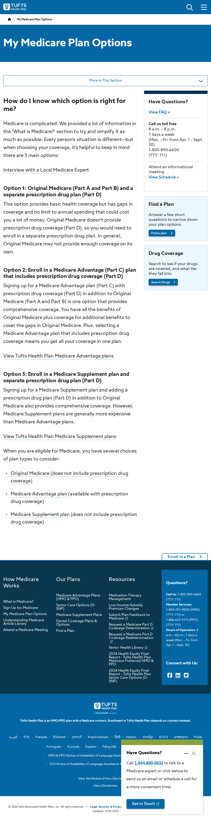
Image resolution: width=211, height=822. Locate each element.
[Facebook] (169, 675)
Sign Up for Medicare (20, 608)
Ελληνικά (59, 737)
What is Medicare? (18, 602)
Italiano (131, 737)
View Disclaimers (105, 785)
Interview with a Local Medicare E (40, 170)
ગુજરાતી (77, 737)
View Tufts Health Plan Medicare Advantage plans (58, 356)
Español (90, 746)
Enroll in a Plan (181, 557)
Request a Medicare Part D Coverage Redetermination (131, 636)
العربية (13, 737)
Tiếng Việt (109, 746)
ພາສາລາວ (181, 737)
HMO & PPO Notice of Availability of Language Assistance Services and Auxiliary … (105, 755)
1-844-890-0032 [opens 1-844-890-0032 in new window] (148, 763)
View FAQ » (159, 112)
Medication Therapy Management (125, 597)
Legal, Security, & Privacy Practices (112, 807)
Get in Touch (143, 804)
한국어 (163, 737)
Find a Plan (65, 631)
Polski (198, 737)
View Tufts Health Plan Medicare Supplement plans (59, 436)
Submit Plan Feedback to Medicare (129, 616)
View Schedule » (164, 177)
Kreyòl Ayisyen (98, 737)
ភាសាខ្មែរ (147, 737)
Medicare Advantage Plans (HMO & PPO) (78, 597)
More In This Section (114, 82)
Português (53, 746)
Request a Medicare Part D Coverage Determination (131, 626)
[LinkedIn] (178, 675)
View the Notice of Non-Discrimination (105, 778)
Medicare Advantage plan (39, 494)
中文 (26, 737)
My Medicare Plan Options (25, 614)
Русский (73, 746)
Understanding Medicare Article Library (23, 622)
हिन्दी (117, 737)
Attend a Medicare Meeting (25, 630)
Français (41, 737)
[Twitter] (186, 675)
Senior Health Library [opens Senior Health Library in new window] (126, 648)
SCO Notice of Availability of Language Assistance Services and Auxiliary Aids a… (105, 764)
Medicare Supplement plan (40, 514)
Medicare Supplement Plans (79, 615)
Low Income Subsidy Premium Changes (126, 607)
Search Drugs (160, 282)
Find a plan (159, 233)
